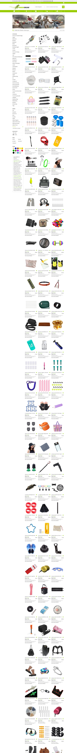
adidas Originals (15, 120)
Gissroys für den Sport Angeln (17, 178)
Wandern (14, 102)
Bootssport (14, 45)
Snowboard (14, 81)
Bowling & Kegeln (15, 47)
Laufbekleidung (40, 11)
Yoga (13, 105)
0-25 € (13, 139)
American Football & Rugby (17, 35)
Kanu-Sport (14, 61)
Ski (13, 78)
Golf (13, 55)
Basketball (14, 42)
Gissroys (14, 126)
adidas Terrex (15, 125)
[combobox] (40, 7)
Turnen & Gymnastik (16, 95)
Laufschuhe (51, 11)
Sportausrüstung (15, 82)
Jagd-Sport (14, 58)
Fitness (17, 187)
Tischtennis (14, 94)
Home (13, 13)
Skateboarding (15, 76)
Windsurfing (14, 104)
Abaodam (14, 112)
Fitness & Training (15, 51)
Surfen (13, 89)
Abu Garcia (14, 113)
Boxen (21, 187)
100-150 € (20, 141)
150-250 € (14, 143)
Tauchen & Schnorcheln (16, 91)
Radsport (14, 68)
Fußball (13, 53)
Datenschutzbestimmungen (47, 0)
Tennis (13, 92)
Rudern (13, 71)
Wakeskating (14, 100)
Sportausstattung (15, 84)
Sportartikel (30, 11)
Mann (15, 133)
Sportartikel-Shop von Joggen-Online (17, 161)
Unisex (15, 134)
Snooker (14, 79)
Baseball (14, 40)
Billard (13, 43)
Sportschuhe (14, 87)
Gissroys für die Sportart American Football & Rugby (18, 175)
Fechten (13, 50)
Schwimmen (14, 73)
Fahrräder (60, 11)
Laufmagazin (18, 11)
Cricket (13, 48)
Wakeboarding (15, 99)
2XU (13, 110)
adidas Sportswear (15, 123)
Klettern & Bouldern (16, 63)
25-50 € (19, 139)
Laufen (13, 64)
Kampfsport (14, 60)
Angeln (13, 37)
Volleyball (14, 97)
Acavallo (14, 116)
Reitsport (14, 69)
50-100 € (14, 141)
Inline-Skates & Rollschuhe (17, 56)
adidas (13, 118)
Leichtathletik (14, 66)
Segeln (13, 74)
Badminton (14, 38)
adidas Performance (16, 121)
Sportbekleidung (15, 86)
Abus (13, 115)
